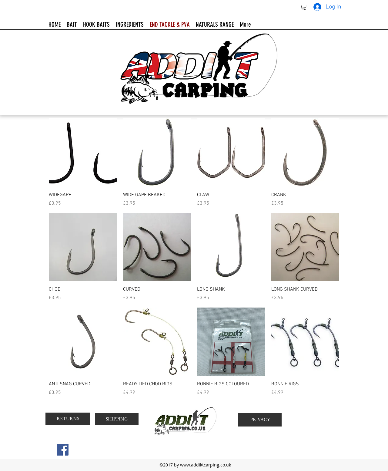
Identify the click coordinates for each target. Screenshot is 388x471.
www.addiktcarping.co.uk (205, 465)
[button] (303, 7)
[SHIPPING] (117, 419)
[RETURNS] (67, 419)
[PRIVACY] (260, 420)
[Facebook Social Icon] (63, 450)
